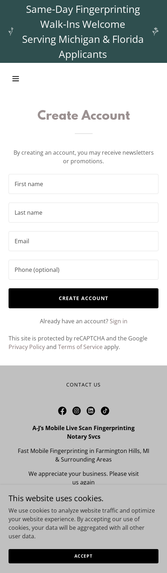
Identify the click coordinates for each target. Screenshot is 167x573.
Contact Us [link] (83, 384)
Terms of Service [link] (80, 347)
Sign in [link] (118, 321)
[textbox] (83, 184)
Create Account (83, 298)
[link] (62, 411)
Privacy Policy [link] (27, 347)
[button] (26, 78)
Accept (83, 556)
